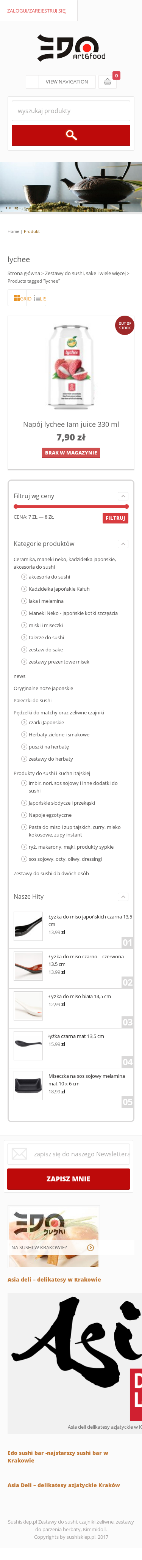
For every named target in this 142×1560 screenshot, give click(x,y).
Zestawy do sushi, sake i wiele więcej (85, 273)
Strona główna (24, 273)
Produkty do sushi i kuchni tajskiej (52, 773)
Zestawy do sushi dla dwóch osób (51, 873)
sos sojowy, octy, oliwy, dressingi (65, 858)
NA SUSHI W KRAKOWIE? (39, 1247)
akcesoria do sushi (49, 576)
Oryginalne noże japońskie (43, 688)
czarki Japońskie (46, 722)
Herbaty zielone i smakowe (59, 734)
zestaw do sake (46, 649)
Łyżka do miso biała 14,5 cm (62, 995)
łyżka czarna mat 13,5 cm (59, 1035)
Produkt (32, 231)
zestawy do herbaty (51, 758)
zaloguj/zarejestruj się (36, 10)
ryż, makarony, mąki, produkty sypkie (71, 846)
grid (23, 298)
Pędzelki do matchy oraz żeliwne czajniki (59, 712)
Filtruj (115, 517)
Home (13, 231)
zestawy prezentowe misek (59, 661)
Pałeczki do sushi (32, 700)
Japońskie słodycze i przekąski (62, 802)
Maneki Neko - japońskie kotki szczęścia (73, 613)
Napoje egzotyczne (50, 814)
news (19, 676)
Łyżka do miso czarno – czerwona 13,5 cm (69, 959)
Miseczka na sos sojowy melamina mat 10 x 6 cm (69, 1079)
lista (43, 298)
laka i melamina (46, 601)
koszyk (107, 82)
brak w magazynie (71, 452)
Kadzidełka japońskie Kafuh (59, 588)
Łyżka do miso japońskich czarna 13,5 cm (73, 920)
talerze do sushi (46, 637)
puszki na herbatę (49, 746)
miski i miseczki (46, 625)
